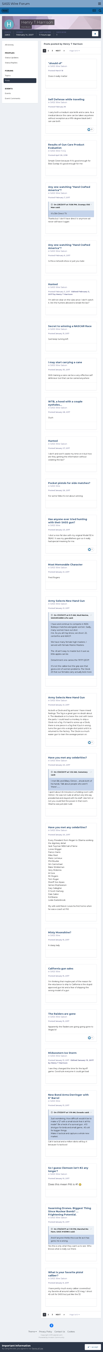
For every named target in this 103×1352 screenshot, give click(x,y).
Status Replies (11, 63)
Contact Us (59, 1331)
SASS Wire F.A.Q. (58, 151)
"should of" (55, 63)
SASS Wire (55, 486)
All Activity (9, 45)
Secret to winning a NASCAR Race (70, 326)
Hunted (53, 284)
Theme (32, 1331)
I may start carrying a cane (65, 362)
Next (58, 51)
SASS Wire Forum (16, 4)
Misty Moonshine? (59, 932)
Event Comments (12, 98)
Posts (7, 80)
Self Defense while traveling (66, 99)
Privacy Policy (45, 1331)
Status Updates (11, 57)
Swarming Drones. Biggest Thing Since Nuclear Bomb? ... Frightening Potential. (69, 1211)
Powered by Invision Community (51, 1337)
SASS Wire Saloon (58, 66)
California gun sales (60, 968)
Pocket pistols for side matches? (69, 483)
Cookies (71, 1331)
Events (8, 93)
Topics (7, 75)
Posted (55, 70)
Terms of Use (37, 1348)
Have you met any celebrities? (67, 757)
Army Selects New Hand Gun (66, 600)
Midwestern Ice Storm (62, 1052)
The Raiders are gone (62, 1013)
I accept (93, 1347)
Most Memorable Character (65, 564)
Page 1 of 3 (75, 51)
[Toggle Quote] (52, 204)
